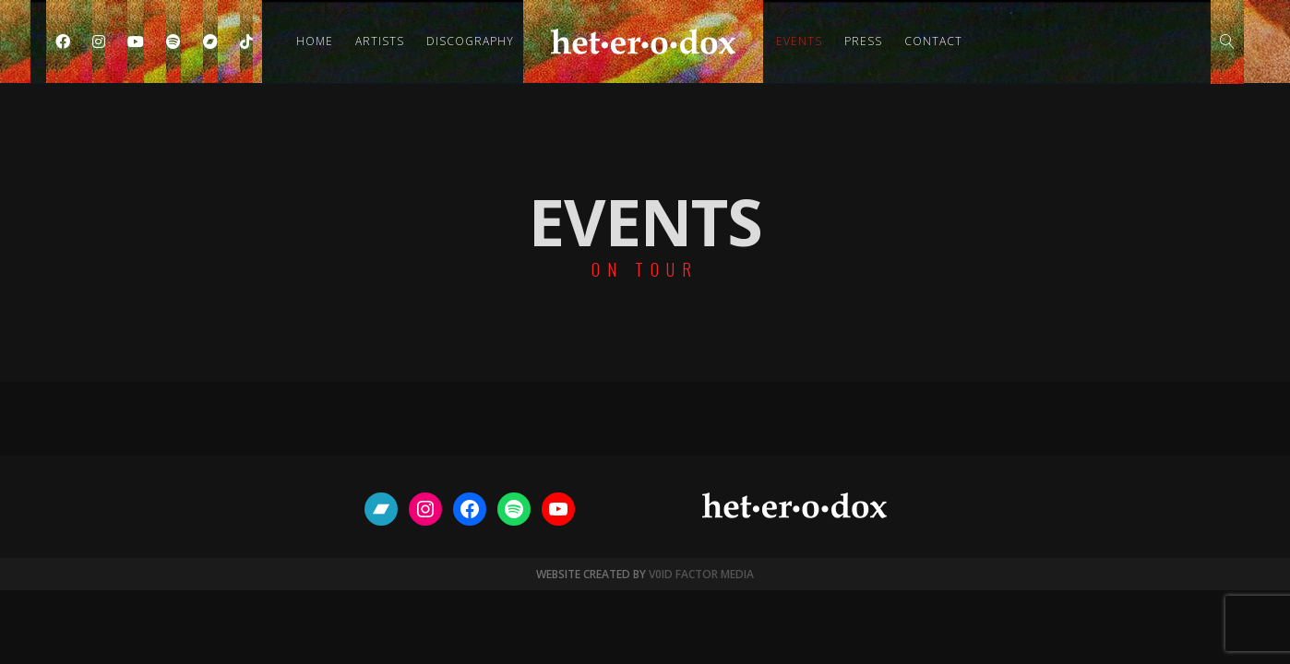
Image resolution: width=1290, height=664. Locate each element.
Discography (470, 41)
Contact (933, 41)
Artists (379, 41)
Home (314, 41)
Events (799, 41)
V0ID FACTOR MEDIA (701, 574)
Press (863, 41)
